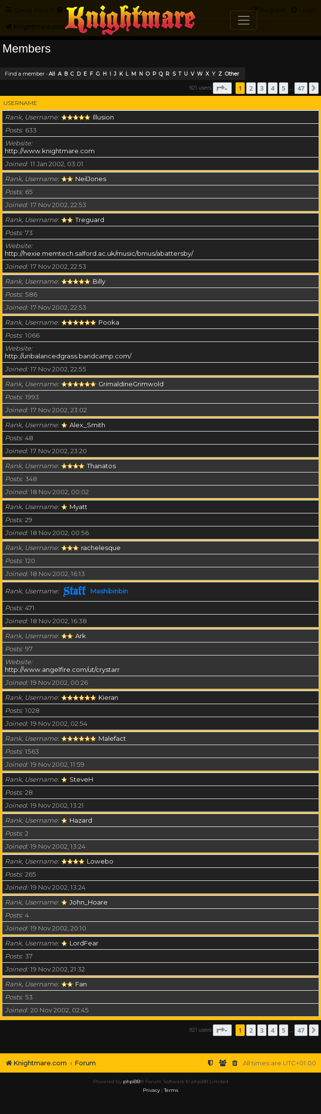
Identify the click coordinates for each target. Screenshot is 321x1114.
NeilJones (90, 179)
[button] (222, 88)
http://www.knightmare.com (50, 151)
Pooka (108, 322)
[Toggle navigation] (243, 20)
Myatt (78, 507)
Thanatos (101, 466)
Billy (99, 281)
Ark (80, 636)
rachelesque (101, 547)
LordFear (84, 943)
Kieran (108, 697)
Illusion (103, 117)
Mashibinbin (109, 591)
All (52, 74)
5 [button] (283, 88)
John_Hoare (89, 902)
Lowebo (100, 861)
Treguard (89, 219)
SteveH (81, 779)
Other (232, 74)
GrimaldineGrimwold (131, 384)
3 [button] (262, 88)
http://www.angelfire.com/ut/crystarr (62, 669)
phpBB (131, 1081)
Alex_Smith (87, 425)
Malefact (112, 738)
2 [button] (250, 88)
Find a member (24, 73)
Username (20, 102)
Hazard (81, 820)
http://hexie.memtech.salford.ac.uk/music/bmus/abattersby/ (99, 253)
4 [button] (272, 88)
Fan (81, 984)
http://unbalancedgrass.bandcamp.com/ (68, 356)
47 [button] (301, 88)
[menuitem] (235, 1063)
